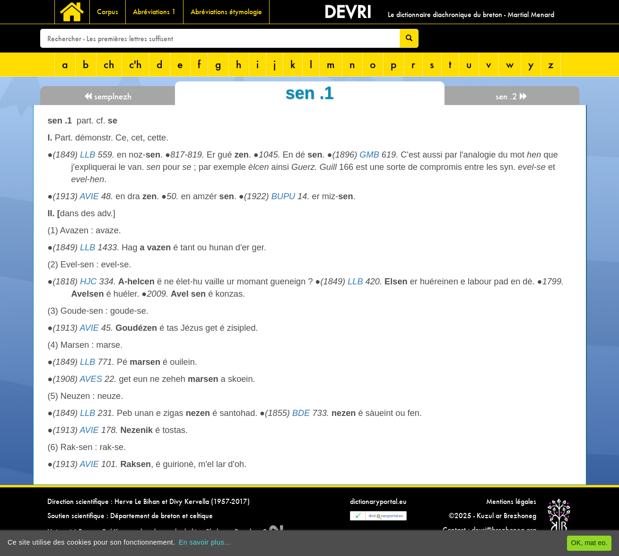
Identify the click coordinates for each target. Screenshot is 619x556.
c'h (135, 64)
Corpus (107, 11)
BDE (301, 413)
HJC (88, 281)
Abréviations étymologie (226, 11)
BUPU (283, 196)
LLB (87, 154)
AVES (90, 379)
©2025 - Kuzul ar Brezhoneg (492, 515)
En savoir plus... (205, 542)
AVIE (88, 196)
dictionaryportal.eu (378, 501)
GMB (369, 154)
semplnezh (107, 96)
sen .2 (512, 96)
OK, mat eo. (589, 543)
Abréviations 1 (154, 11)
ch (109, 64)
